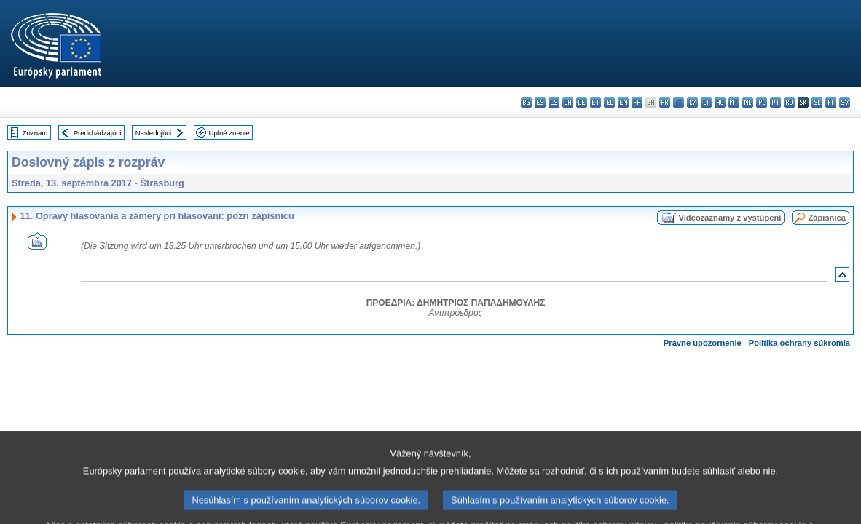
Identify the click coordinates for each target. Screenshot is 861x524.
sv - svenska (844, 102)
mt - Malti (733, 102)
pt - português (775, 102)
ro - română (789, 102)
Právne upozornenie (703, 342)
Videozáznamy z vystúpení (729, 217)
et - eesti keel (595, 102)
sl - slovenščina (816, 102)
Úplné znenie (229, 133)
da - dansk (567, 102)
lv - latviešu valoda (692, 102)
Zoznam (35, 133)
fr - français (637, 102)
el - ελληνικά (609, 102)
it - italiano (678, 102)
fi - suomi (830, 102)
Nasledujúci (153, 133)
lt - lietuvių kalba (706, 102)
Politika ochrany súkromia (799, 342)
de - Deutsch (581, 102)
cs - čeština (554, 102)
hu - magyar (720, 102)
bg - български (526, 102)
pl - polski (761, 102)
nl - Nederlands (747, 102)
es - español (540, 102)
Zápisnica (827, 217)
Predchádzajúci (98, 133)
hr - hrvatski (664, 102)
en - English (623, 102)
